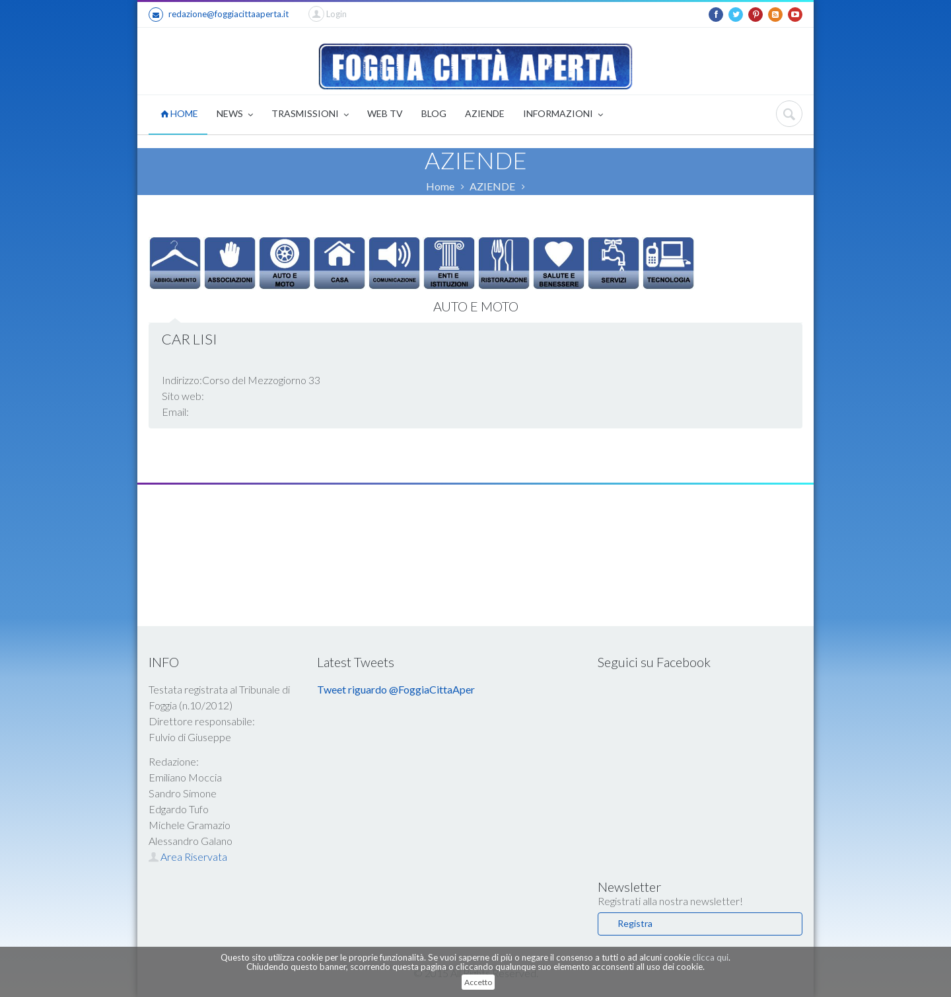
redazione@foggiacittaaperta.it (219, 14)
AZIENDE (485, 113)
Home (440, 186)
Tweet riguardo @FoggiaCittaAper (396, 689)
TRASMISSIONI (310, 114)
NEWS (235, 114)
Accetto (478, 982)
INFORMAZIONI (563, 114)
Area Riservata (188, 856)
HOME (179, 113)
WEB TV (385, 113)
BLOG (433, 113)
